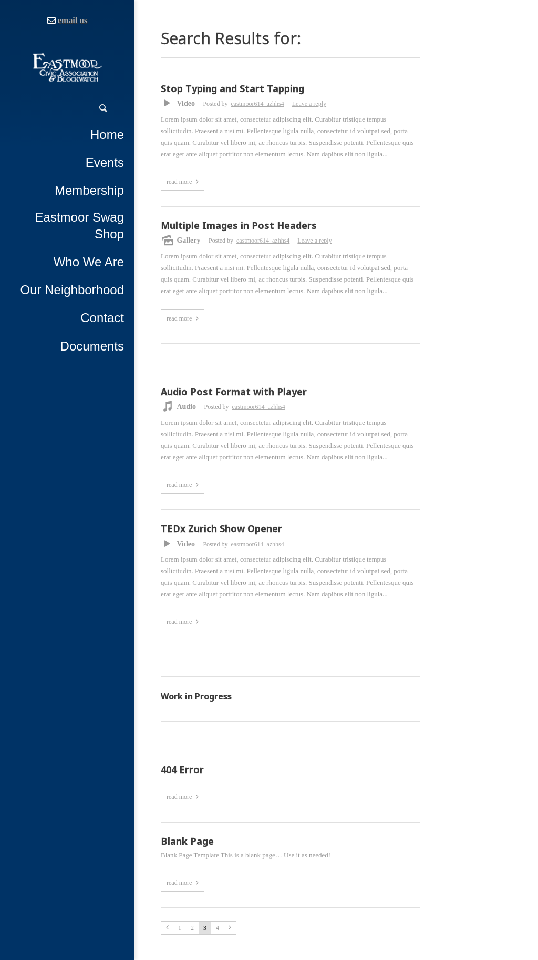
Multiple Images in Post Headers (239, 226)
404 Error (182, 770)
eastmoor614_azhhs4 (257, 103)
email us (72, 20)
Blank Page (187, 841)
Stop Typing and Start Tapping (232, 89)
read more (179, 181)
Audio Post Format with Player (234, 392)
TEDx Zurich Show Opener (221, 529)
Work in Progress (196, 696)
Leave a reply (309, 103)
